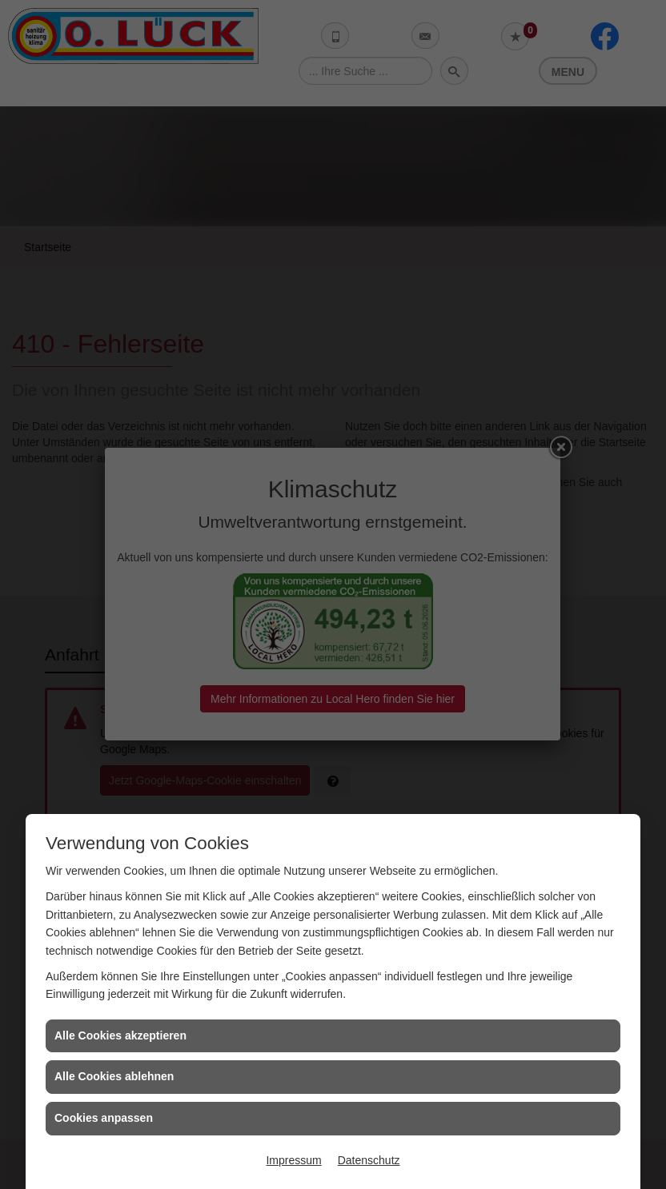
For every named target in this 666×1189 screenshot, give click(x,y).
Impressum (293, 1160)
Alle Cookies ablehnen (114, 1076)
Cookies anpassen (103, 1117)
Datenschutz (369, 1160)
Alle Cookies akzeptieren (120, 1035)
